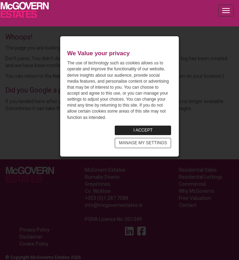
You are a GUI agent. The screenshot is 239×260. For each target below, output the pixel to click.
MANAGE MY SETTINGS (143, 142)
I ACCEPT (143, 130)
